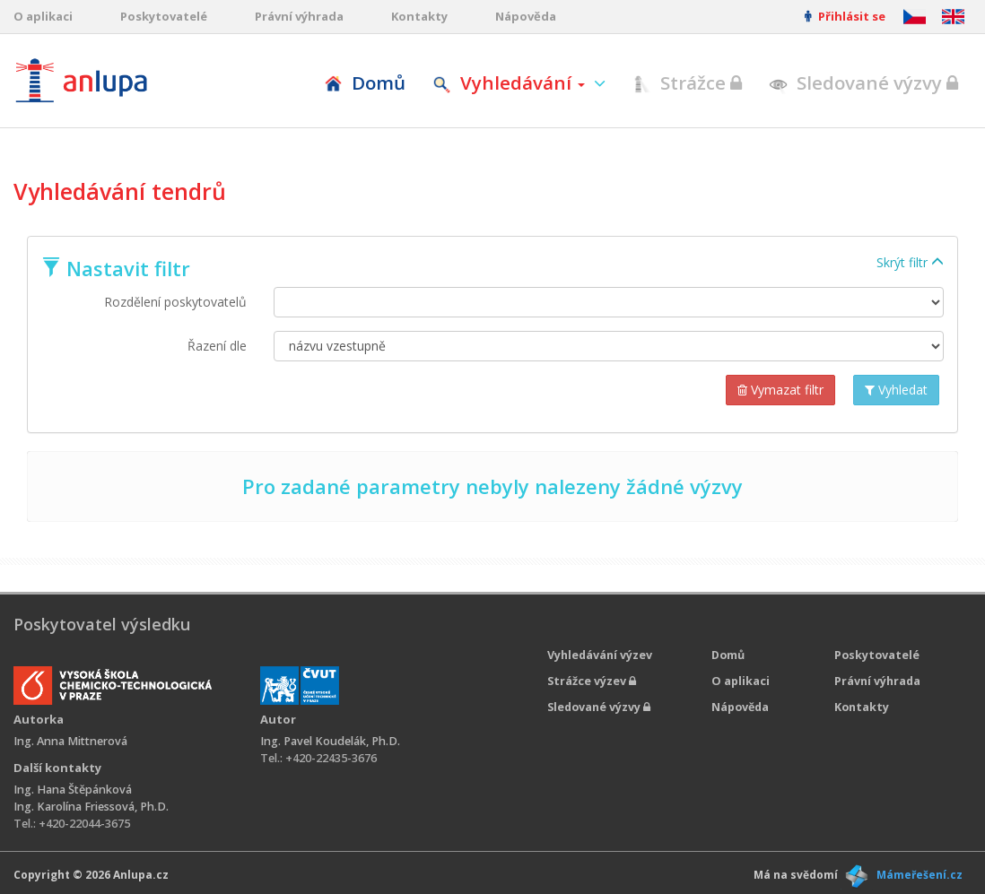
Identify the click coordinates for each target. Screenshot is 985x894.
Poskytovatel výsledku (101, 624)
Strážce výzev (591, 681)
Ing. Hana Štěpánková (72, 789)
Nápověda (525, 16)
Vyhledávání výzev (599, 655)
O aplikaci (43, 16)
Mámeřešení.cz (919, 874)
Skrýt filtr (910, 262)
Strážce (687, 82)
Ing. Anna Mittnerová (70, 741)
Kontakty (419, 16)
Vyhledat (896, 389)
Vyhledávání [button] (510, 82)
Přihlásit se (845, 16)
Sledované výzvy (863, 82)
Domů (364, 82)
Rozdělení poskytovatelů (175, 301)
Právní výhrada (299, 16)
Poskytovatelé (163, 16)
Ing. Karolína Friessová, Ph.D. (91, 806)
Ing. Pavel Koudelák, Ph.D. (330, 741)
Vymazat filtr (780, 389)
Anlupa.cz (141, 874)
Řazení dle (217, 345)
